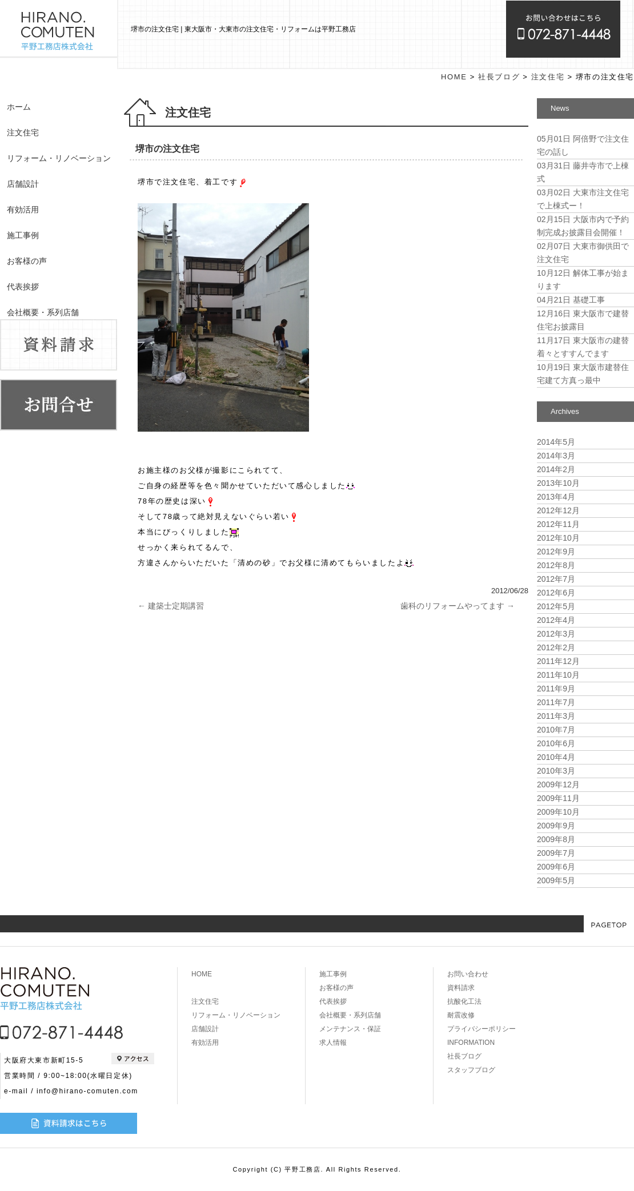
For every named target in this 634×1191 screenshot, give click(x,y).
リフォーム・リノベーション (59, 158)
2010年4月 (556, 757)
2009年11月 (558, 798)
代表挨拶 (23, 286)
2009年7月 (556, 853)
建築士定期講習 (171, 605)
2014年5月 (556, 441)
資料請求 (461, 988)
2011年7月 (556, 702)
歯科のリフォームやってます (457, 605)
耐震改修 (461, 1015)
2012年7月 (556, 579)
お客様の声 (27, 260)
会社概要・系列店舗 (43, 312)
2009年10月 (558, 811)
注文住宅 (23, 132)
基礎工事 (571, 299)
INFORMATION (471, 1043)
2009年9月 (556, 825)
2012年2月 (556, 647)
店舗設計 (23, 183)
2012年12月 (558, 510)
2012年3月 (556, 633)
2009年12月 (558, 784)
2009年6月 (556, 866)
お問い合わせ (467, 974)
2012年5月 (556, 606)
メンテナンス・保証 (350, 1029)
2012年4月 (556, 620)
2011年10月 (558, 674)
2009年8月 (556, 839)
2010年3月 (556, 770)
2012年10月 (558, 537)
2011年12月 (558, 661)
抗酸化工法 (464, 1001)
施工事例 (23, 235)
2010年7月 (556, 729)
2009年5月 (556, 880)
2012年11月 (558, 524)
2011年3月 (556, 716)
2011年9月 (556, 688)
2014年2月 (556, 469)
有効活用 (23, 209)
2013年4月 (556, 496)
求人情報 (333, 1043)
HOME (454, 77)
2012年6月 (556, 592)
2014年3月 (556, 455)
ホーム (19, 106)
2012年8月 (556, 565)
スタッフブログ (471, 1070)
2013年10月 (558, 483)
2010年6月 (556, 743)
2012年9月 (556, 551)
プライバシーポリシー (481, 1029)
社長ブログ (499, 77)
